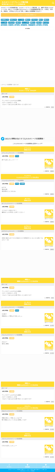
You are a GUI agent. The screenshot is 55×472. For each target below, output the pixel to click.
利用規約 (27, 467)
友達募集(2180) (5, 19)
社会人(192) (24, 25)
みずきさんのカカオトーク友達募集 (13, 231)
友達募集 (12, 97)
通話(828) (27, 19)
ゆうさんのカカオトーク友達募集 (12, 203)
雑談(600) (46, 19)
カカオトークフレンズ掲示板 (15, 3)
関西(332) (32, 22)
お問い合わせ (45, 467)
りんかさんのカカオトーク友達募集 (13, 180)
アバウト (9, 467)
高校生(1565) (13, 19)
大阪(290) (39, 22)
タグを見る (27, 28)
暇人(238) (10, 25)
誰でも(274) (46, 22)
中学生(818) (34, 19)
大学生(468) (11, 22)
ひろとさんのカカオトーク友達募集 (13, 153)
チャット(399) (25, 22)
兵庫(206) (17, 25)
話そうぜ (4, 93)
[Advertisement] (27, 44)
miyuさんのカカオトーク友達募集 (12, 411)
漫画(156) (45, 25)
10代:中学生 (5, 97)
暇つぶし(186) (31, 25)
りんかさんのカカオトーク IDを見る (27, 177)
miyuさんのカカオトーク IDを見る (27, 408)
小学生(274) (4, 25)
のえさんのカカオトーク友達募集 (12, 335)
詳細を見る (27, 150)
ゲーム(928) (21, 19)
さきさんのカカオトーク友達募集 (12, 438)
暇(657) (41, 19)
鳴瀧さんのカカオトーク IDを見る (27, 281)
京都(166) (39, 25)
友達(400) (18, 22)
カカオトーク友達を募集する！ (27, 15)
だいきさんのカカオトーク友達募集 (13, 307)
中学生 (17, 156)
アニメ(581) (4, 22)
